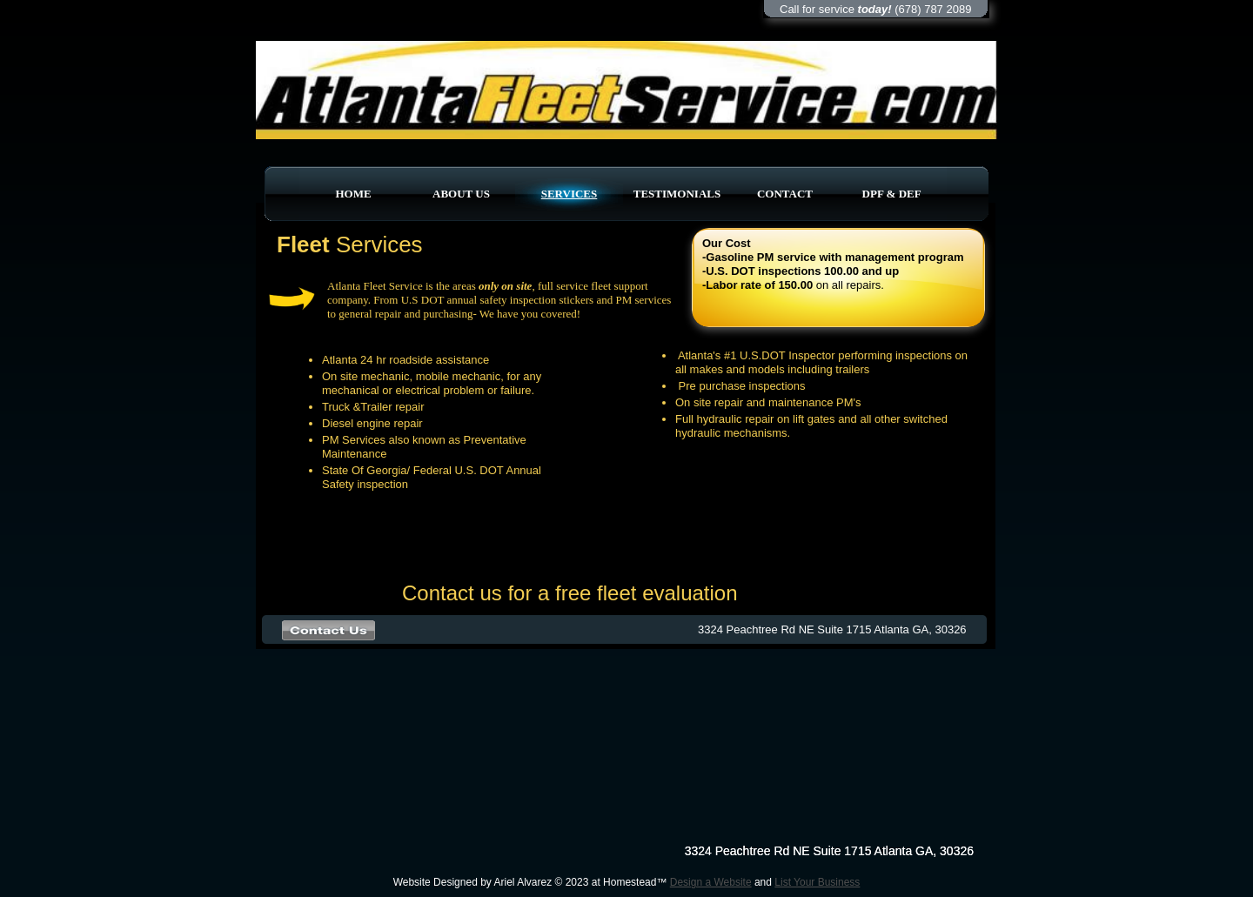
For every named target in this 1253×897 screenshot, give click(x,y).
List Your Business (817, 882)
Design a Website (711, 882)
